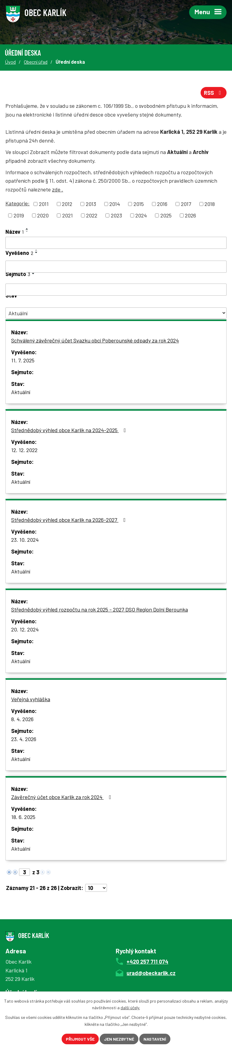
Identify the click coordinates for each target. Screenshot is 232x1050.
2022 (91, 215)
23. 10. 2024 (25, 539)
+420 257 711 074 (147, 961)
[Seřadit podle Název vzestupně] (27, 229)
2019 (19, 215)
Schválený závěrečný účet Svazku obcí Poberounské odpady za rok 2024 (95, 340)
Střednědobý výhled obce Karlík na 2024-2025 (69, 430)
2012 (67, 204)
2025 (166, 215)
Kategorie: (17, 203)
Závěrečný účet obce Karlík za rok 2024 (62, 797)
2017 (186, 204)
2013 (91, 204)
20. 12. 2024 (25, 629)
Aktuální (20, 392)
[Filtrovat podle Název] (116, 243)
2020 (43, 215)
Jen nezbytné (119, 1039)
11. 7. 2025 (22, 360)
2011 (44, 204)
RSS (214, 92)
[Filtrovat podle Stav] (116, 313)
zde (57, 189)
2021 (67, 215)
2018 (210, 204)
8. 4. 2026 (22, 719)
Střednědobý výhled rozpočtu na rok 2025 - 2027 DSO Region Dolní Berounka (99, 609)
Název (14, 231)
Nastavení (154, 1039)
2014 (114, 204)
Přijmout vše (80, 1039)
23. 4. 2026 (23, 739)
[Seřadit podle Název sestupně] (27, 231)
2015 (139, 204)
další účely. (130, 1007)
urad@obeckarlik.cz (151, 973)
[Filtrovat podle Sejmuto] (116, 290)
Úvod (10, 62)
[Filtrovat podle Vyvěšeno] (116, 267)
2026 (190, 215)
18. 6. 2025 (23, 817)
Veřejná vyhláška (30, 699)
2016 (162, 204)
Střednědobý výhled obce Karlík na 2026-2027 (69, 519)
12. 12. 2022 (24, 450)
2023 (116, 215)
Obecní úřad (35, 62)
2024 (141, 215)
